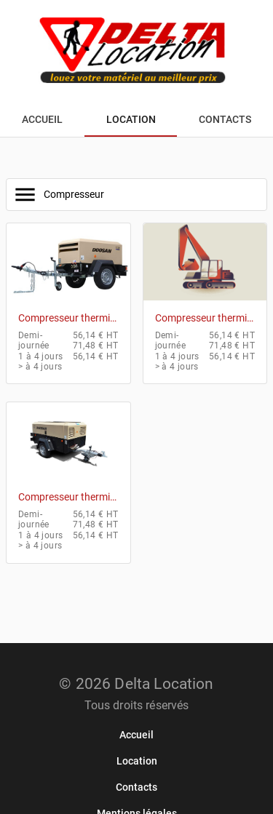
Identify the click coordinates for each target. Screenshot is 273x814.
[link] (136, 735)
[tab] (42, 119)
